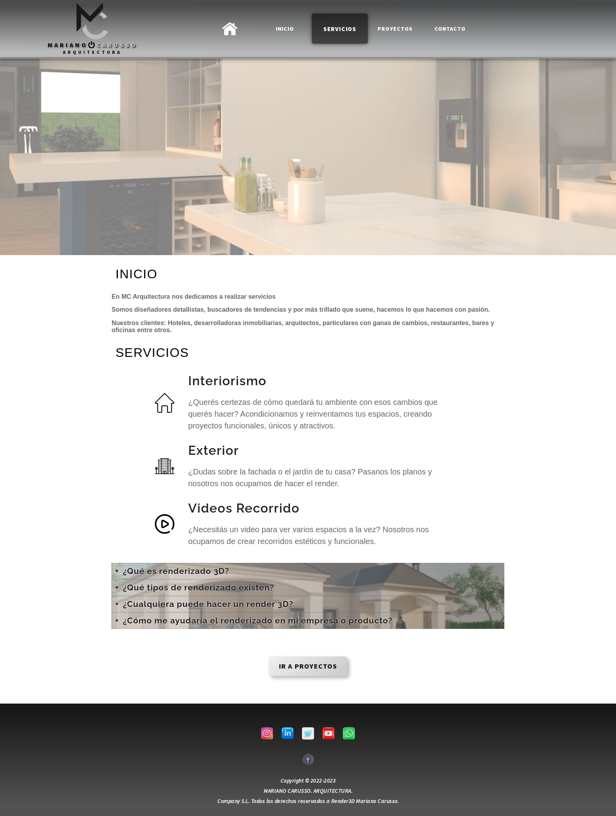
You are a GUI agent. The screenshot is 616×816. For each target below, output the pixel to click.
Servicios (339, 29)
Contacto (450, 28)
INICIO (285, 28)
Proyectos (395, 28)
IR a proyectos (308, 666)
